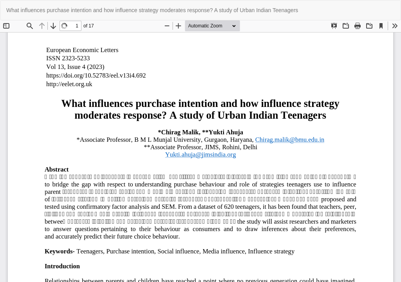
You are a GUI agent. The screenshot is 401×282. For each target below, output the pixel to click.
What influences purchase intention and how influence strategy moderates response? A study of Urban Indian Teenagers (152, 10)
